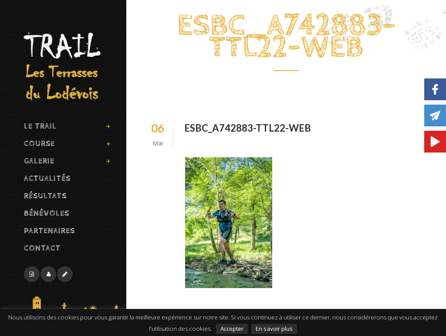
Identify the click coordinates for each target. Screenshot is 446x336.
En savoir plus (274, 329)
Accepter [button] (231, 329)
